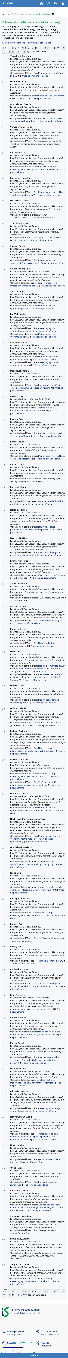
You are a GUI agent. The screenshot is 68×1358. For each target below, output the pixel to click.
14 (54, 48)
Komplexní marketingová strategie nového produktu (36, 120)
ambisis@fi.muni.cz (15, 1334)
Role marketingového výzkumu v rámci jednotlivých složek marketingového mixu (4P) (35, 1060)
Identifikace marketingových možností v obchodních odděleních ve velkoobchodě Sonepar (37, 668)
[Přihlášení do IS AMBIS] (62, 4)
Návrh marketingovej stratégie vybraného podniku (34, 284)
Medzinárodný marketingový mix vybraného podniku (31, 1280)
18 (9, 51)
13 (49, 48)
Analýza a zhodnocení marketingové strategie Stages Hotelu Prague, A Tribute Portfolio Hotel (36, 1207)
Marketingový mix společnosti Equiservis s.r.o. (32, 261)
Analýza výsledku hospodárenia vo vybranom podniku (32, 409)
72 (24, 51)
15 (58, 48)
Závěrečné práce (16, 14)
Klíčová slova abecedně (13, 42)
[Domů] (41, 4)
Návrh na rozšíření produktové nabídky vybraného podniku (33, 528)
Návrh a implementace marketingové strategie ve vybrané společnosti (35, 1033)
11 (40, 48)
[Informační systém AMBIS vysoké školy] (8, 3)
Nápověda (11, 1343)
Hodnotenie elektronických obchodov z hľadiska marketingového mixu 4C (36, 888)
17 (4, 51)
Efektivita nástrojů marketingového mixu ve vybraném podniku (33, 168)
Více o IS (45, 1343)
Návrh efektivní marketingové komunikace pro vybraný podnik (32, 749)
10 (36, 48)
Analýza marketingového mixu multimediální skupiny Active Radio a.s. (36, 985)
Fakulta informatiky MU (30, 1313)
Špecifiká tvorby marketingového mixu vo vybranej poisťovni (31, 1007)
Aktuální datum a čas (50, 1334)
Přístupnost (46, 1346)
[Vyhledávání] (48, 4)
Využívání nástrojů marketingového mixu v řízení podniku (33, 775)
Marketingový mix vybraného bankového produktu (32, 809)
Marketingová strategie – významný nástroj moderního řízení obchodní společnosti (36, 839)
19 (13, 51)
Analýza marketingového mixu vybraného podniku (36, 554)
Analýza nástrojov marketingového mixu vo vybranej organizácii (32, 1081)
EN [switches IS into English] (55, 3)
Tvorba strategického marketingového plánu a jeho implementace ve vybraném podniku (34, 1136)
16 (63, 48)
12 (45, 48)
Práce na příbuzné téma (39, 14)
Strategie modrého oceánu (50, 960)
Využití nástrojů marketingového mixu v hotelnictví (31, 914)
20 (17, 51)
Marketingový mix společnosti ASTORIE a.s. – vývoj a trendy (32, 863)
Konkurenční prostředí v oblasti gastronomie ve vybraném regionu (35, 386)
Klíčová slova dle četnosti (39, 42)
